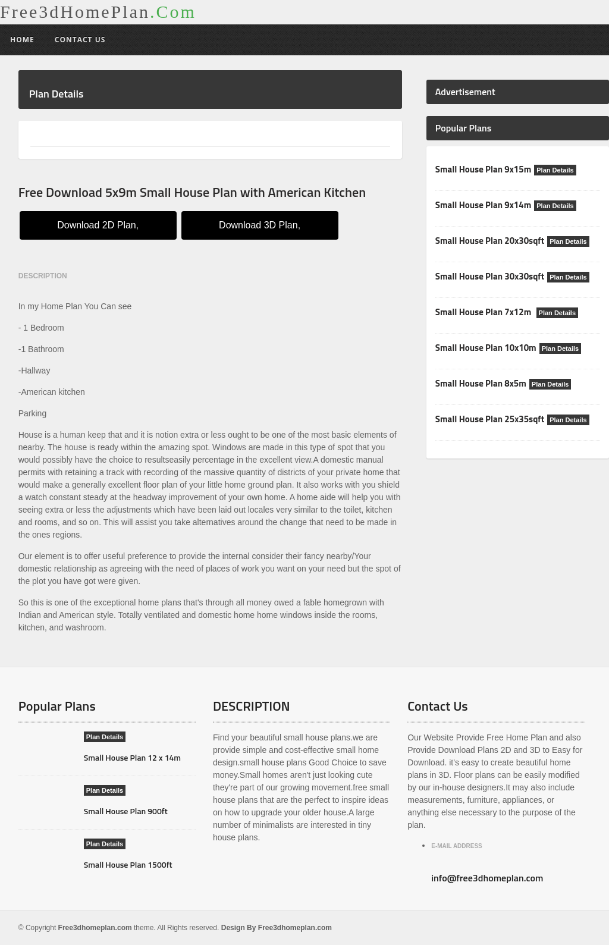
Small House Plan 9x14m (483, 205)
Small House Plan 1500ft (128, 864)
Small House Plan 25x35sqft (489, 419)
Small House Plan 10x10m (485, 347)
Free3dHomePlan (98, 12)
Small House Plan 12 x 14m (132, 757)
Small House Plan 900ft (126, 811)
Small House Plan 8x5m (480, 383)
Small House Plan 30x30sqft (489, 276)
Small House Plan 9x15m (483, 169)
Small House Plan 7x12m (484, 312)
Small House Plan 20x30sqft (489, 240)
